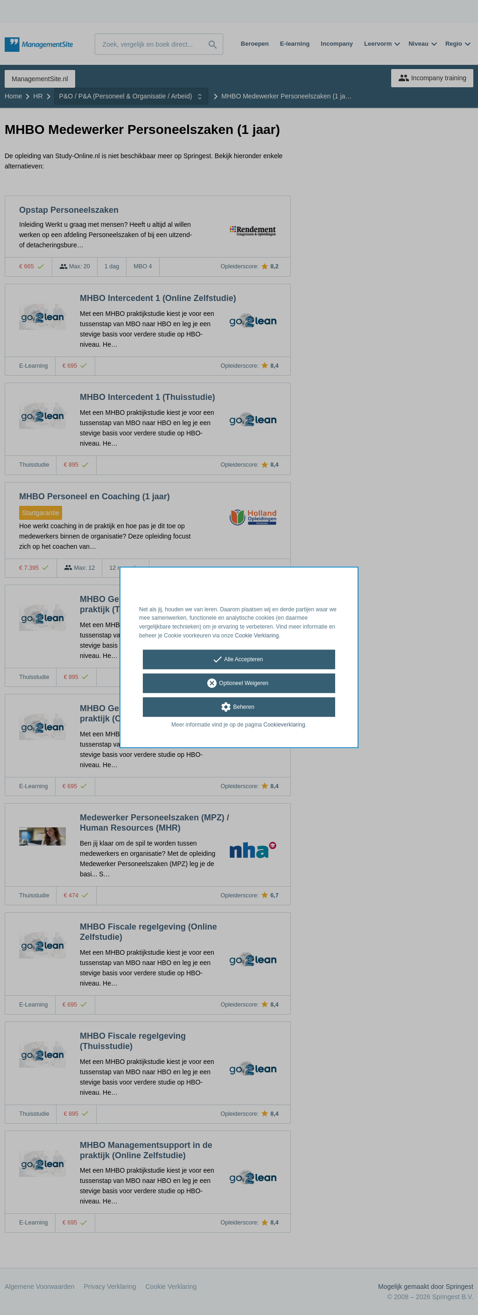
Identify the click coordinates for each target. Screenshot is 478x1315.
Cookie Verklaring (257, 635)
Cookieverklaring (284, 724)
